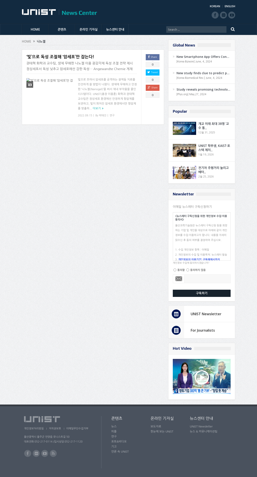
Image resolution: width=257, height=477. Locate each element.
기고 (114, 446)
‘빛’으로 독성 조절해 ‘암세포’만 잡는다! (60, 57)
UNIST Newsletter (206, 314)
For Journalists (203, 330)
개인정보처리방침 (34, 428)
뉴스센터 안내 (115, 29)
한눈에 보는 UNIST (162, 431)
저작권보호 (55, 428)
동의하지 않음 (198, 270)
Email (179, 279)
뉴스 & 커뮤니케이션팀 (204, 431)
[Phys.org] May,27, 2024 (191, 94)
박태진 (102, 115)
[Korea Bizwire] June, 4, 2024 (194, 61)
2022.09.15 (85, 115)
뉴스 (114, 426)
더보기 (97, 108)
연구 (112, 115)
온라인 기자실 (89, 29)
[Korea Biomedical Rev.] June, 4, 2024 (199, 78)
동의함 (181, 270)
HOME (35, 29)
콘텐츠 (62, 29)
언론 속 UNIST (120, 451)
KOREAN (215, 6)
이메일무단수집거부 (78, 428)
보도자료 (156, 426)
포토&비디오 (119, 441)
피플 (114, 431)
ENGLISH (230, 6)
